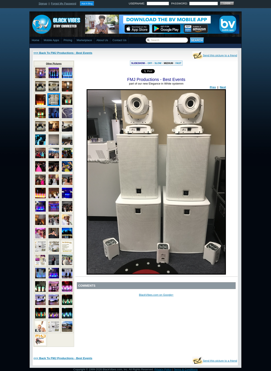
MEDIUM (168, 63)
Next (223, 87)
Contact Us (119, 40)
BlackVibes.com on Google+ (156, 294)
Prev (213, 87)
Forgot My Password (63, 3)
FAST (178, 63)
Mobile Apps (51, 40)
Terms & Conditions (186, 369)
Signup (43, 3)
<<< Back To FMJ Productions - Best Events (62, 52)
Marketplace (84, 40)
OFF (150, 63)
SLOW (158, 63)
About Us (102, 40)
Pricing (68, 40)
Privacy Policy (162, 369)
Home (35, 40)
